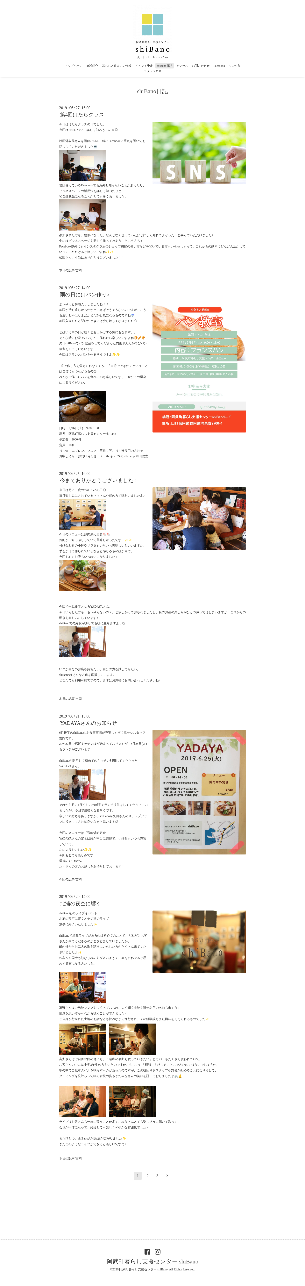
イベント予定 (144, 65)
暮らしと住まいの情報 (116, 65)
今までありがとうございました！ (99, 480)
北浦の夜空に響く (80, 903)
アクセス (182, 65)
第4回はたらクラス (82, 115)
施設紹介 (92, 65)
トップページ (73, 65)
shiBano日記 (164, 65)
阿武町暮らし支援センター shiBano (152, 1261)
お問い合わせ (200, 65)
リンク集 (235, 65)
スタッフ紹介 (152, 71)
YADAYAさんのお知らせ (88, 723)
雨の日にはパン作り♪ (84, 294)
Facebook (219, 65)
